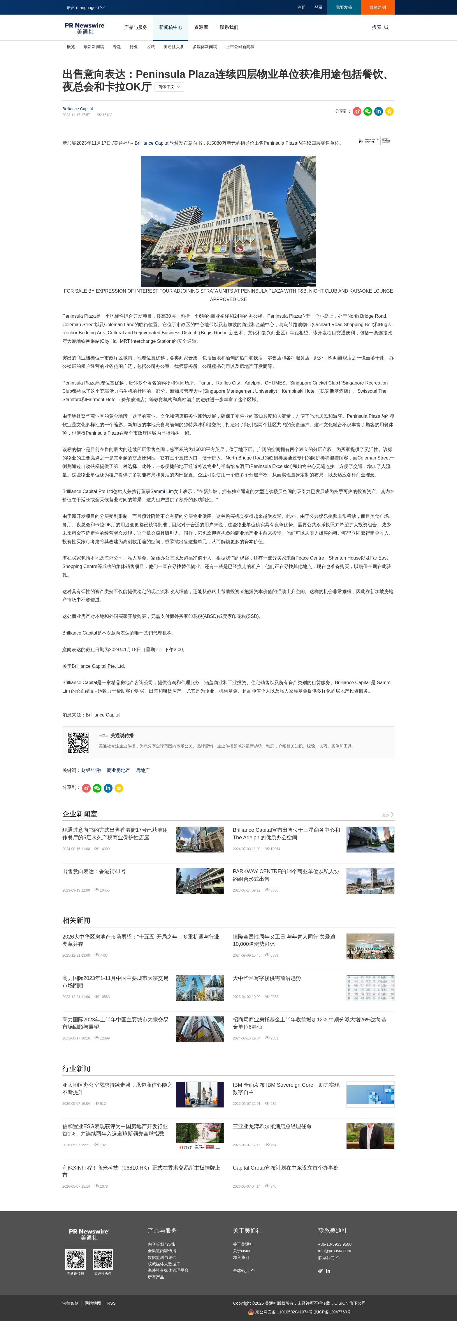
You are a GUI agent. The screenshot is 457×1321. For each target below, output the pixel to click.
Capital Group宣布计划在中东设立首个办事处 (286, 1168)
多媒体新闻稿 (205, 46)
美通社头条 (174, 46)
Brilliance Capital (77, 108)
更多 (388, 814)
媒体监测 (378, 7)
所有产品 (156, 1277)
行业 (134, 46)
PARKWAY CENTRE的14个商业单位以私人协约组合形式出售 (286, 875)
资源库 (201, 27)
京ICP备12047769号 (332, 1312)
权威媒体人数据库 (164, 1263)
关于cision (242, 1250)
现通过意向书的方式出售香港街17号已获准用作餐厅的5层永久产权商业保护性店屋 (115, 833)
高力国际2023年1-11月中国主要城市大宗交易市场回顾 (115, 981)
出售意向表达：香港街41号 (94, 871)
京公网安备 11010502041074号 (280, 1312)
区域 (151, 46)
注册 (302, 7)
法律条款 (70, 1303)
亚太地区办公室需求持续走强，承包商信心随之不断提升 (117, 1088)
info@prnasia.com (334, 1250)
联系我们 (229, 27)
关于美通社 (247, 1230)
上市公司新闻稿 (240, 46)
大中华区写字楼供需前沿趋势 (267, 978)
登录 (318, 7)
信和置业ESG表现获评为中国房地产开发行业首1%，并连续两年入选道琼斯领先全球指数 (115, 1130)
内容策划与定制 (162, 1244)
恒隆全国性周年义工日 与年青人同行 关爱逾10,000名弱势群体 (284, 940)
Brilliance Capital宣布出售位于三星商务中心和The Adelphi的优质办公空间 (286, 833)
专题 (117, 46)
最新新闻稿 (94, 46)
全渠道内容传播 (162, 1250)
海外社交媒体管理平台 (168, 1270)
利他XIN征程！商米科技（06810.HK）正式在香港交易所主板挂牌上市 (141, 1171)
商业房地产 (118, 770)
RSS (111, 1303)
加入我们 (241, 1257)
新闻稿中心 (170, 27)
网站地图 (93, 1303)
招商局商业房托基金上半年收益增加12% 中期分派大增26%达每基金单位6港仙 (309, 1023)
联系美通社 (332, 1230)
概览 (71, 46)
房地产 (143, 770)
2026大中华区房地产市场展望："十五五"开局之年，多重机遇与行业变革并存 (140, 940)
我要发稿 (344, 7)
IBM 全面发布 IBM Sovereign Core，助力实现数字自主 (286, 1088)
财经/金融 (91, 770)
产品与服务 (135, 27)
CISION (341, 1303)
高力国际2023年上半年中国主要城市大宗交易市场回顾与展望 (115, 1023)
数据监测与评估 (162, 1257)
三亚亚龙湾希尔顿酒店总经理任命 (272, 1126)
